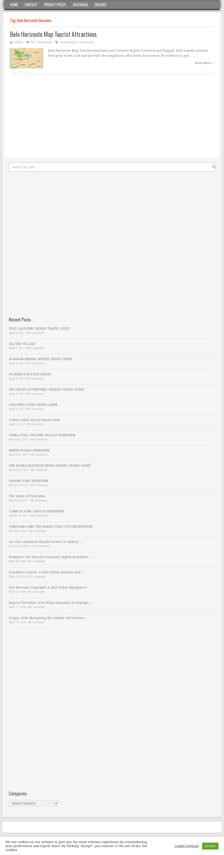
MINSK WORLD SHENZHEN (29, 450)
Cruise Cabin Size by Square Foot (34, 420)
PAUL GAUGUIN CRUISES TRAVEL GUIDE (39, 328)
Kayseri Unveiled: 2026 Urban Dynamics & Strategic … (51, 602)
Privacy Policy (55, 4)
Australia (80, 4)
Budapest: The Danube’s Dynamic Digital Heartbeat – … (51, 557)
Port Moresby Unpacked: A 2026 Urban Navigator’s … (50, 587)
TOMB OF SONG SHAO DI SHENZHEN (36, 511)
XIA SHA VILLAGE (22, 343)
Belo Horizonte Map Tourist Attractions (53, 34)
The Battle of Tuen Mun (27, 496)
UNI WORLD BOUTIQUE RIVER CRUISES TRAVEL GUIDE (50, 465)
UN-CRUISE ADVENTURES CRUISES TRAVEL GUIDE (46, 389)
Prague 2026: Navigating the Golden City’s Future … (49, 618)
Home (14, 4)
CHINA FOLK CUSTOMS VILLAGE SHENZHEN (42, 435)
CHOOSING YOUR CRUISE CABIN (33, 404)
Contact (31, 4)
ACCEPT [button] (210, 846)
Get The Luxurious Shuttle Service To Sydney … (46, 542)
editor (18, 42)
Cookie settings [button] (187, 846)
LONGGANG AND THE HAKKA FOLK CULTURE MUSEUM (50, 526)
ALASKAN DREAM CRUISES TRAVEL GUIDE (40, 359)
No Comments (41, 42)
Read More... (204, 63)
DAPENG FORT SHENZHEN (28, 481)
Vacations (86, 42)
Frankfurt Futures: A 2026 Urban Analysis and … (47, 572)
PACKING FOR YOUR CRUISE (30, 374)
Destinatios (68, 42)
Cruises (100, 4)
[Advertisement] (112, 121)
